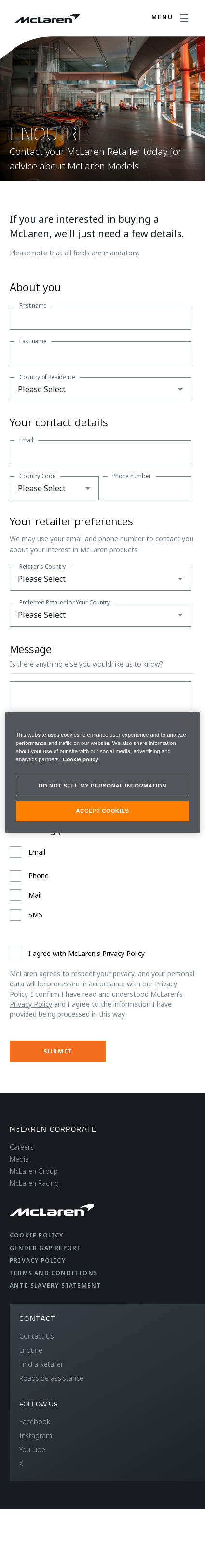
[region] (102, 772)
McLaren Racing (34, 1183)
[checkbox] (100, 883)
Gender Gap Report (45, 1248)
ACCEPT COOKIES (102, 811)
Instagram (35, 1435)
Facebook (34, 1421)
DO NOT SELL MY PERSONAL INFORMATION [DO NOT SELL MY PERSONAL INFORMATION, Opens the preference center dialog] (102, 785)
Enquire (30, 1350)
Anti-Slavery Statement (55, 1285)
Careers (22, 1147)
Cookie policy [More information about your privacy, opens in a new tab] (80, 759)
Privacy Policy (38, 1260)
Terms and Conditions (53, 1273)
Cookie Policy (37, 1235)
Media (19, 1159)
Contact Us (36, 1336)
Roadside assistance (51, 1378)
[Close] (186, 723)
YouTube (32, 1449)
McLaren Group (34, 1171)
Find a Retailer (41, 1364)
